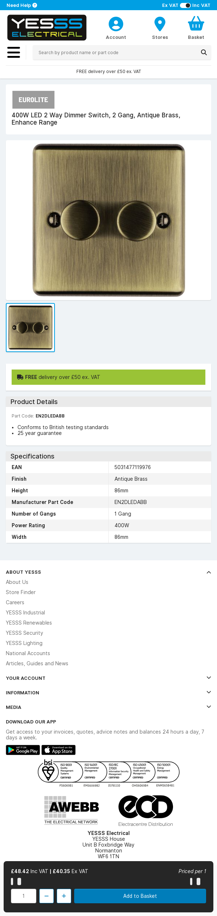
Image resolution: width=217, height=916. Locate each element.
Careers (15, 602)
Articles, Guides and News (37, 663)
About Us (17, 582)
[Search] (204, 52)
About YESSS (108, 572)
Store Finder (21, 592)
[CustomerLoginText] (116, 23)
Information (108, 692)
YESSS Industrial (25, 613)
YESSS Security (24, 633)
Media (108, 707)
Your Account (108, 678)
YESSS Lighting (24, 643)
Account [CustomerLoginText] (116, 37)
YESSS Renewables (29, 623)
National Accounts (28, 653)
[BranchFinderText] (160, 28)
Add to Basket (140, 896)
